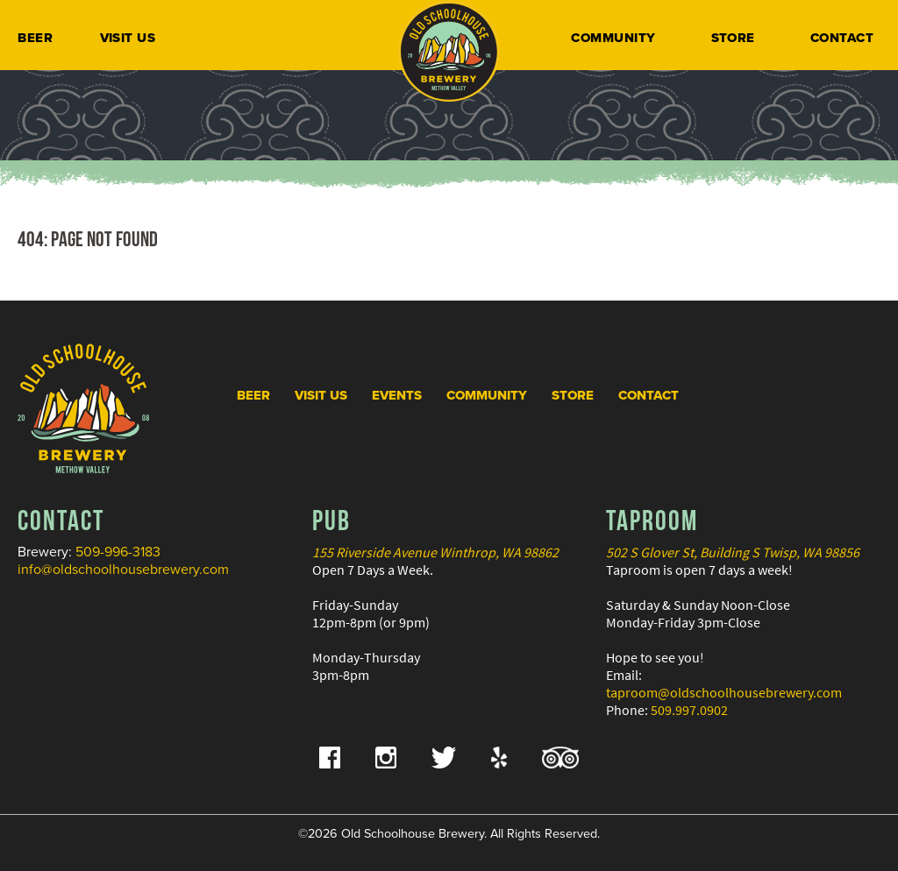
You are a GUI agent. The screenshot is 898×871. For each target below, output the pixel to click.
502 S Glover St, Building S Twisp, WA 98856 (732, 552)
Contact (841, 38)
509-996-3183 (117, 552)
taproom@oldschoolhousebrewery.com (724, 692)
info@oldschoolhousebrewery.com (123, 569)
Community (613, 38)
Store (733, 38)
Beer (35, 38)
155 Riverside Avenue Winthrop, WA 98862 (435, 552)
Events (397, 395)
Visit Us (128, 38)
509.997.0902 (689, 710)
